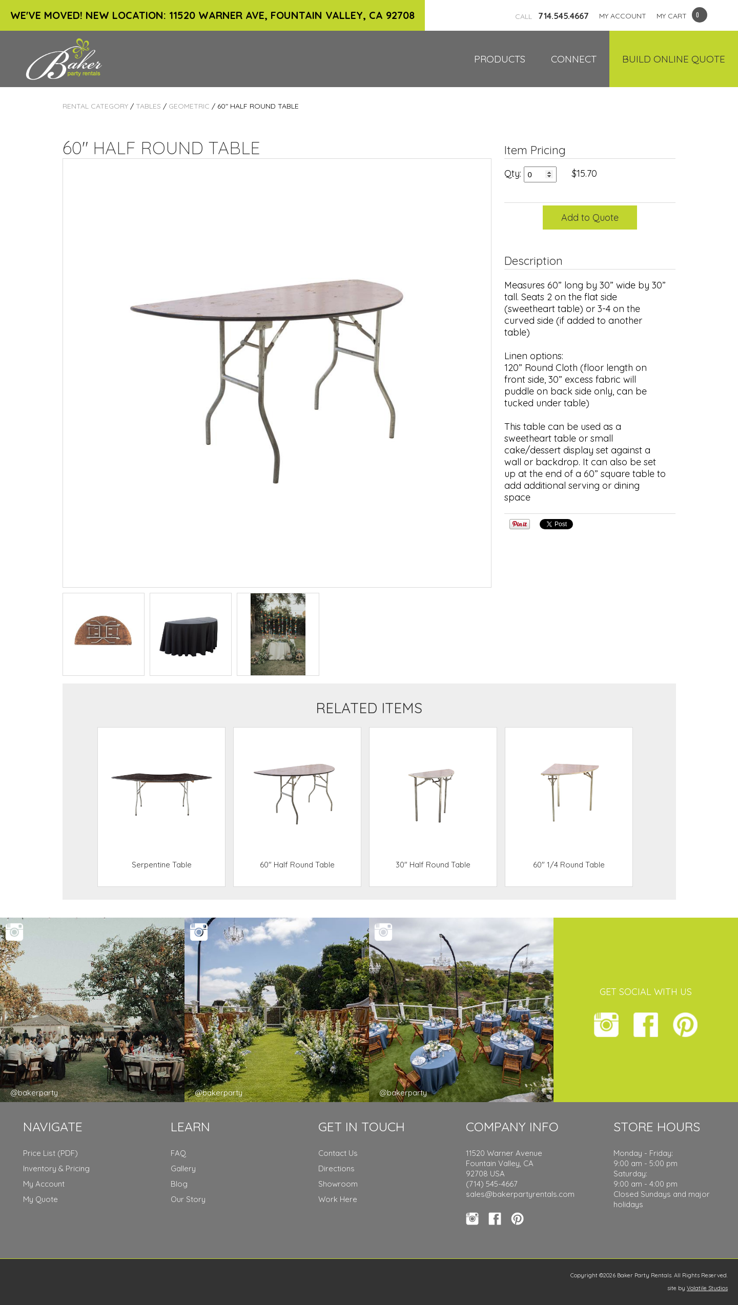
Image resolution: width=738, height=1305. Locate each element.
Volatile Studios (707, 1288)
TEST (103, 634)
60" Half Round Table (297, 864)
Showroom (338, 1184)
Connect (574, 59)
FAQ (178, 1153)
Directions (336, 1168)
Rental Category (95, 106)
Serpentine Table (162, 864)
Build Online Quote (673, 59)
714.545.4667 (552, 16)
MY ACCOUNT (622, 15)
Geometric (189, 106)
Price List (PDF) (50, 1153)
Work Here (337, 1199)
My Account (44, 1184)
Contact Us (338, 1153)
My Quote (40, 1199)
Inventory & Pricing (56, 1168)
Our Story (188, 1199)
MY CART (672, 15)
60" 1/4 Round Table (569, 864)
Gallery (183, 1168)
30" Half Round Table (433, 864)
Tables (148, 106)
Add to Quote (590, 217)
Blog (179, 1184)
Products (499, 59)
